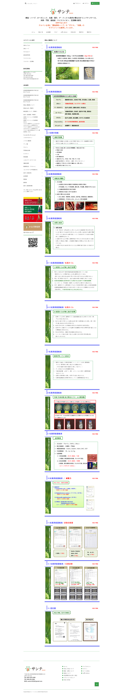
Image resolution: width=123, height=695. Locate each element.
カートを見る (86, 671)
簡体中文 (81, 32)
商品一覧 (40, 32)
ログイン (86, 3)
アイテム (94, 3)
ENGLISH (73, 32)
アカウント (78, 3)
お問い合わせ (64, 32)
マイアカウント (87, 666)
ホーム (33, 32)
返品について (67, 673)
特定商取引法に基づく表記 (70, 675)
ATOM (68, 680)
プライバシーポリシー (69, 677)
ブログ (55, 32)
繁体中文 (89, 32)
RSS (65, 680)
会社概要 (48, 32)
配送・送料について (69, 671)
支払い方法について (69, 668)
